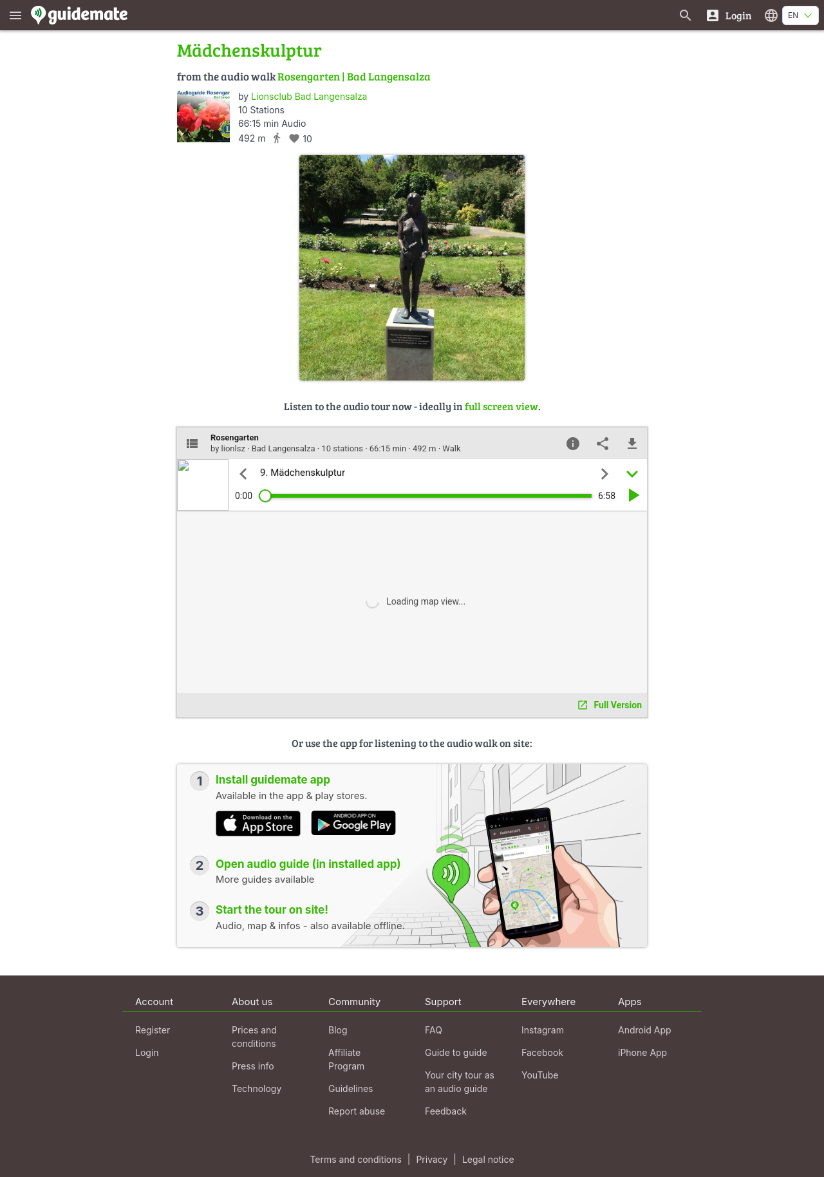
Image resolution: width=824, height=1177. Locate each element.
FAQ (433, 1029)
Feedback (446, 1111)
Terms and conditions (355, 1159)
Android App (644, 1029)
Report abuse (356, 1111)
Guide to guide (456, 1052)
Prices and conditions (254, 1036)
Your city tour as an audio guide (459, 1081)
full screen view (501, 406)
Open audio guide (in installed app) (308, 864)
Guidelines (350, 1088)
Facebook (542, 1052)
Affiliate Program (346, 1059)
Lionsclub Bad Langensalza (309, 96)
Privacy (431, 1159)
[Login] (728, 15)
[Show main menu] (15, 15)
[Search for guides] (685, 15)
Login (147, 1052)
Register (152, 1029)
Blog (338, 1029)
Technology (256, 1088)
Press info (253, 1065)
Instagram (542, 1029)
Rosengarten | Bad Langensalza (354, 76)
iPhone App (642, 1052)
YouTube (539, 1074)
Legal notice (488, 1159)
